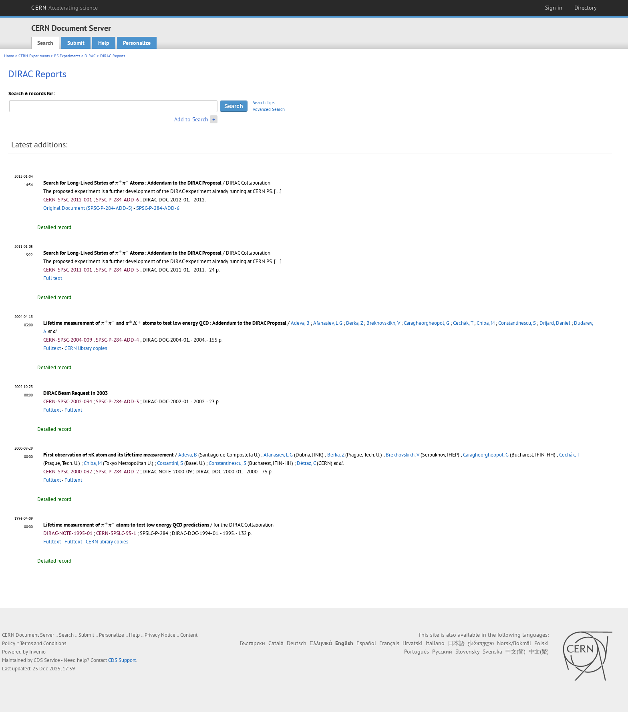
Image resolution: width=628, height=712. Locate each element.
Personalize (137, 42)
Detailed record (54, 227)
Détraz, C (306, 463)
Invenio (37, 651)
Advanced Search (269, 109)
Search (45, 42)
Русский (442, 651)
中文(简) (515, 651)
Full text (52, 278)
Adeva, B (300, 323)
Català (276, 643)
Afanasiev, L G (327, 323)
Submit (76, 42)
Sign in (553, 7)
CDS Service (47, 660)
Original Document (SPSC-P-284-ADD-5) (88, 208)
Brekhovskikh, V (383, 323)
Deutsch (296, 643)
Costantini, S (170, 463)
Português (416, 651)
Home (9, 55)
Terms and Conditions (43, 643)
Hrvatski (413, 643)
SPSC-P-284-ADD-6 (157, 208)
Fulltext (52, 348)
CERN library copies (85, 348)
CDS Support (122, 660)
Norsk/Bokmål (514, 643)
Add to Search (191, 119)
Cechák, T (463, 323)
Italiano (435, 643)
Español (366, 643)
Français (389, 643)
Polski (541, 643)
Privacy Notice (160, 635)
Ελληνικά (321, 643)
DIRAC (90, 55)
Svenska (492, 651)
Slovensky (467, 651)
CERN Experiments (34, 55)
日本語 (456, 643)
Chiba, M (486, 323)
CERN (64, 7)
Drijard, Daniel (554, 323)
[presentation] (122, 182)
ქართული (481, 643)
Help (103, 42)
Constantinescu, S (517, 323)
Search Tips (264, 102)
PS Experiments (67, 55)
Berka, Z (354, 323)
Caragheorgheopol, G (426, 323)
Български (252, 643)
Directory (585, 7)
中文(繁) (539, 651)
